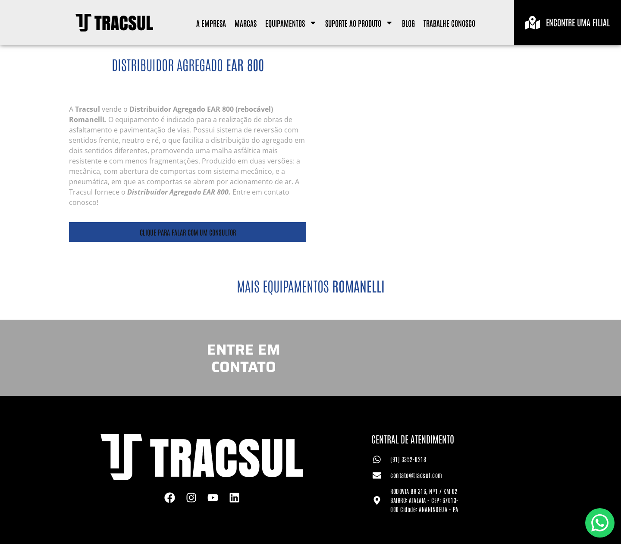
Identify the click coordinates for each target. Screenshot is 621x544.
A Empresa (211, 23)
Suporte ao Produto (359, 23)
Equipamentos (291, 23)
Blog (408, 23)
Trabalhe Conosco (449, 23)
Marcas (246, 23)
